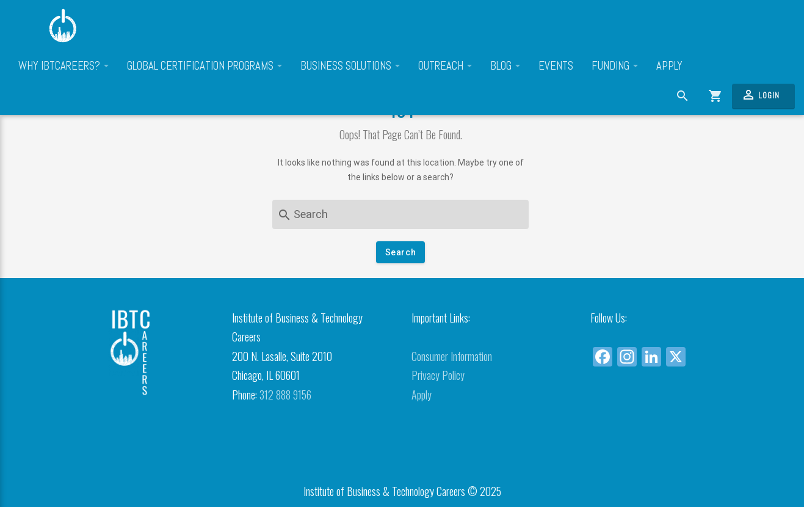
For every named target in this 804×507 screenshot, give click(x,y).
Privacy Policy (438, 375)
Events (555, 66)
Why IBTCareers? (63, 66)
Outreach (445, 66)
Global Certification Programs (204, 66)
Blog (505, 66)
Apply (669, 66)
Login (760, 94)
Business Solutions (350, 66)
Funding (615, 66)
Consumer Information (451, 356)
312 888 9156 (285, 395)
